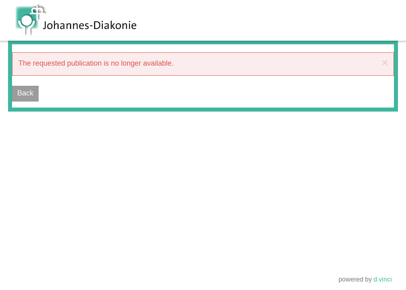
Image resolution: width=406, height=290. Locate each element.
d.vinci (382, 280)
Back (25, 93)
